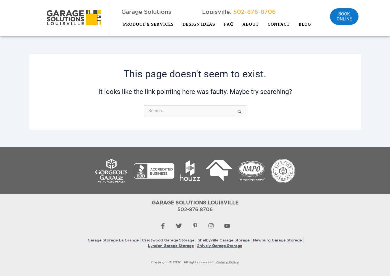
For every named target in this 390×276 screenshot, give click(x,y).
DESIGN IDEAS (198, 24)
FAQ (229, 24)
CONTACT (279, 24)
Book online (344, 16)
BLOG (305, 24)
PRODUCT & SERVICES (148, 24)
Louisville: (239, 11)
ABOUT (250, 24)
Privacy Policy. (227, 262)
